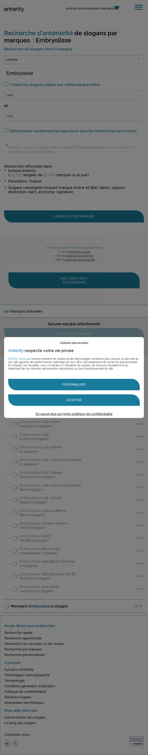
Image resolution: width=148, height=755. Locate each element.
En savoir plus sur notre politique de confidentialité (74, 414)
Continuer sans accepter (74, 342)
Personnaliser (74, 384)
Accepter (74, 400)
